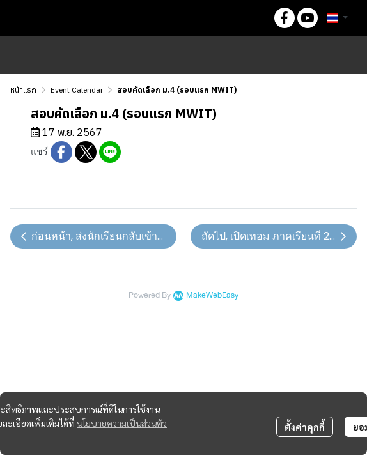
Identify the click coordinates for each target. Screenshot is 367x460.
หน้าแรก (23, 90)
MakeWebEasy (212, 295)
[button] (254, 18)
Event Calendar (77, 90)
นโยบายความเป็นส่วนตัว (122, 423)
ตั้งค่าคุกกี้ (305, 427)
